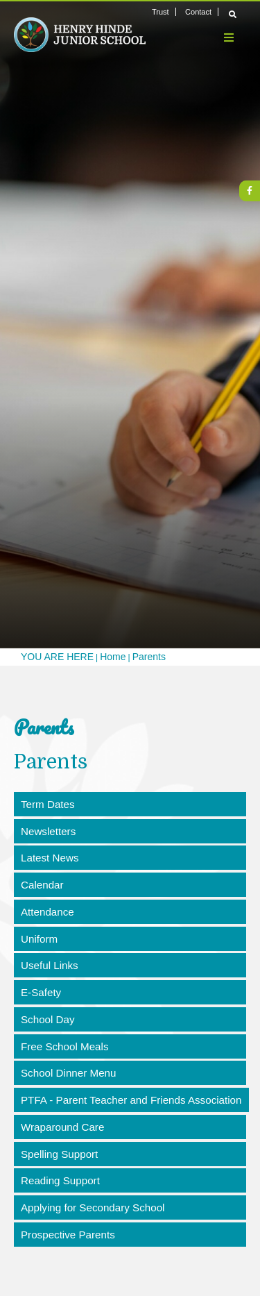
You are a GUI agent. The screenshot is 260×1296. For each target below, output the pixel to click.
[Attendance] (130, 914)
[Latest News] (130, 859)
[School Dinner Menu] (130, 1078)
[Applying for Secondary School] (130, 1215)
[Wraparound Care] (130, 1132)
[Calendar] (130, 886)
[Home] (80, 34)
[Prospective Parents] (130, 1242)
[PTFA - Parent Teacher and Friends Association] (134, 1105)
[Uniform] (130, 941)
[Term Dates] (130, 804)
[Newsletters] (130, 831)
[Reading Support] (130, 1187)
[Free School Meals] (130, 1050)
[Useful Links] (130, 969)
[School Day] (130, 1023)
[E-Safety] (130, 996)
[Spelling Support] (130, 1160)
